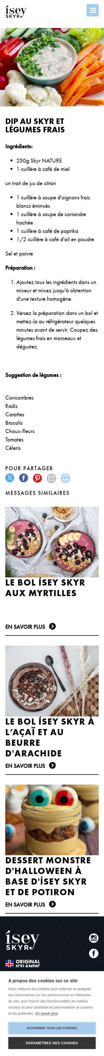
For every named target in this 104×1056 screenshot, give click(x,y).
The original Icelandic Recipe (22, 963)
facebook (24, 478)
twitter (10, 478)
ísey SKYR (16, 12)
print (65, 478)
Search (78, 10)
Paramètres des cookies (52, 1043)
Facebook (94, 953)
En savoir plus (46, 1013)
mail (52, 478)
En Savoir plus (25, 626)
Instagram (94, 938)
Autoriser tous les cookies (52, 1028)
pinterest (38, 478)
